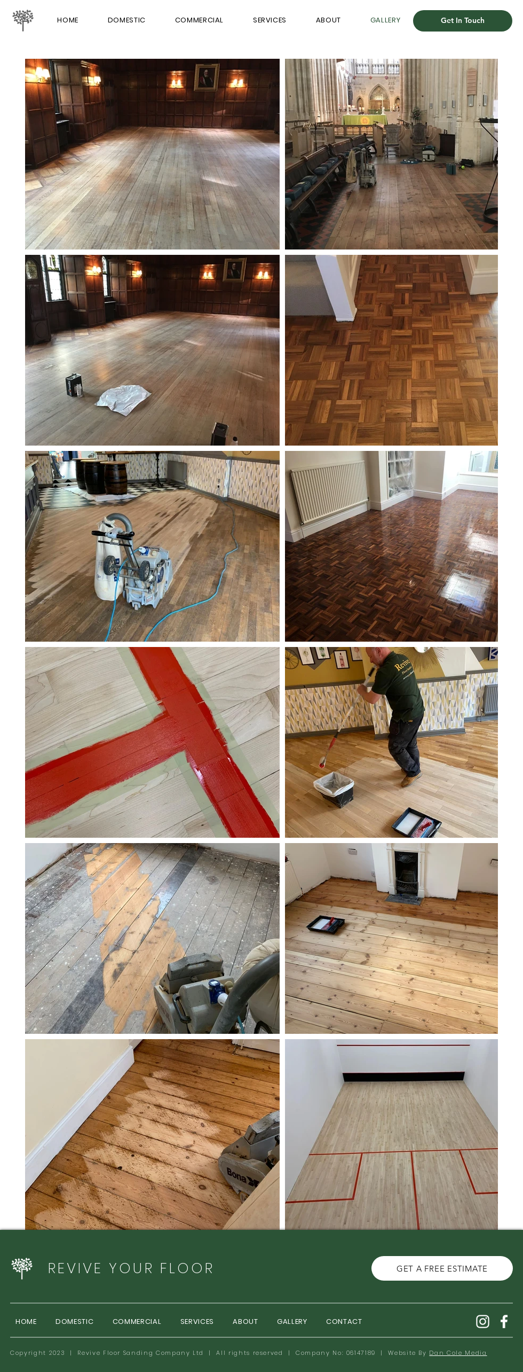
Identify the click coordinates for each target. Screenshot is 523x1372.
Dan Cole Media (458, 1352)
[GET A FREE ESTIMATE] (442, 1268)
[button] (270, 20)
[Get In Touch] (462, 21)
